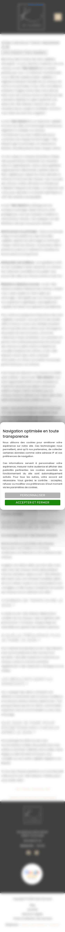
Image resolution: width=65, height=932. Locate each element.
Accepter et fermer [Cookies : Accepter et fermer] (32, 502)
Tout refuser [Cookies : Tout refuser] (35, 4)
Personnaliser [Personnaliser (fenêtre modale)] (32, 495)
